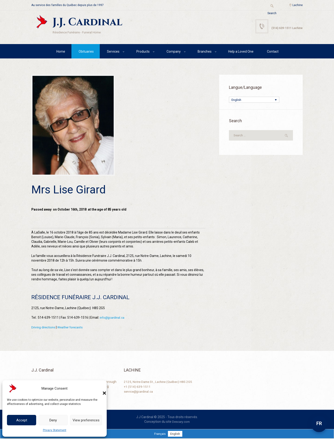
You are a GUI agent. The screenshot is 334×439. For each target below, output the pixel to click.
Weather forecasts (72, 328)
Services (113, 52)
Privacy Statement (54, 430)
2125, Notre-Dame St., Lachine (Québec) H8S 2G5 (160, 382)
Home (60, 52)
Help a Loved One (241, 52)
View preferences (86, 420)
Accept (21, 420)
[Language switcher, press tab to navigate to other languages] (254, 101)
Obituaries (86, 52)
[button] (99, 388)
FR (319, 423)
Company (174, 52)
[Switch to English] (175, 434)
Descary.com (181, 422)
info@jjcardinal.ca (113, 318)
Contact (273, 52)
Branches (205, 52)
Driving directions (43, 328)
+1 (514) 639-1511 (137, 387)
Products (143, 52)
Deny (53, 420)
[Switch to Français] (159, 434)
